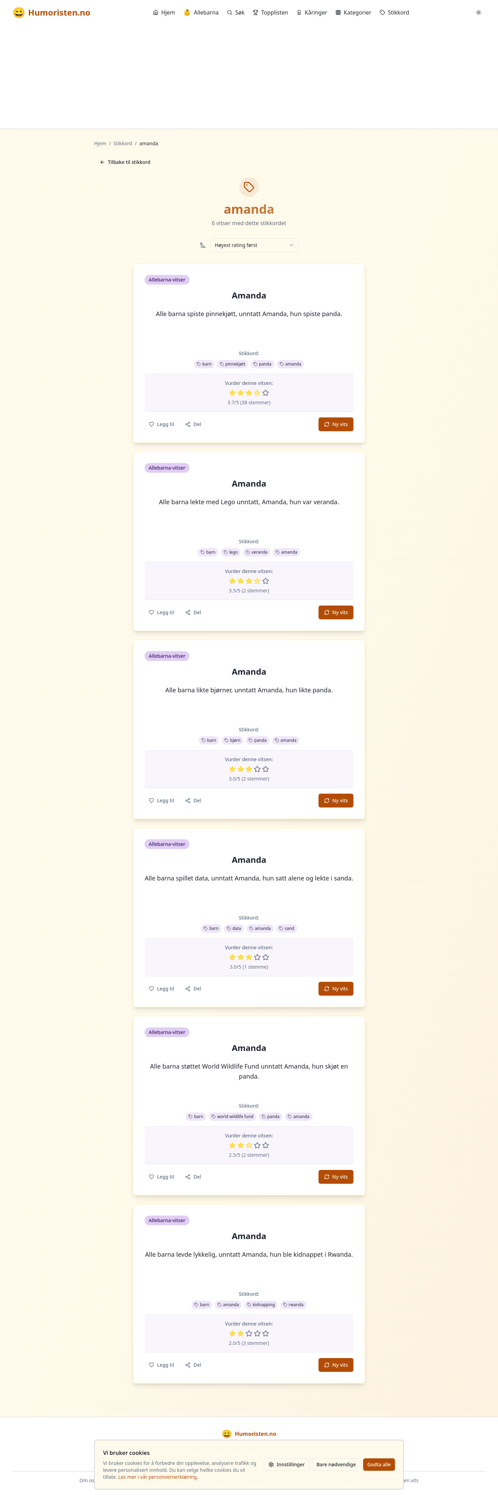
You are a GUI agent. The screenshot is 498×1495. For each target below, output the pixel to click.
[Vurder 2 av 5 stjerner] (241, 393)
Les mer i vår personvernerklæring (157, 1477)
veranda (256, 552)
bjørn (232, 740)
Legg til (161, 424)
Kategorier (353, 12)
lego (231, 552)
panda (262, 364)
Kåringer (311, 12)
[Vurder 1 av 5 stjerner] (232, 393)
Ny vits (336, 424)
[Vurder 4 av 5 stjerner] (257, 393)
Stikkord (394, 12)
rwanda (293, 1305)
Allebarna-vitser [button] (167, 279)
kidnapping (261, 1305)
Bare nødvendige (336, 1464)
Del (193, 424)
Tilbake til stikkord (125, 162)
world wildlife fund (232, 1116)
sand (286, 928)
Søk (236, 12)
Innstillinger (286, 1464)
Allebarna (201, 12)
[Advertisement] (249, 76)
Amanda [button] (249, 295)
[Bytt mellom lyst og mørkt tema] (479, 12)
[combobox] (254, 245)
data (234, 928)
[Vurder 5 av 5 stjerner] (265, 393)
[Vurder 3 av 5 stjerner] (249, 393)
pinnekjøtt (233, 364)
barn (204, 364)
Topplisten (270, 12)
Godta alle (379, 1464)
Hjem (164, 12)
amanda (290, 364)
